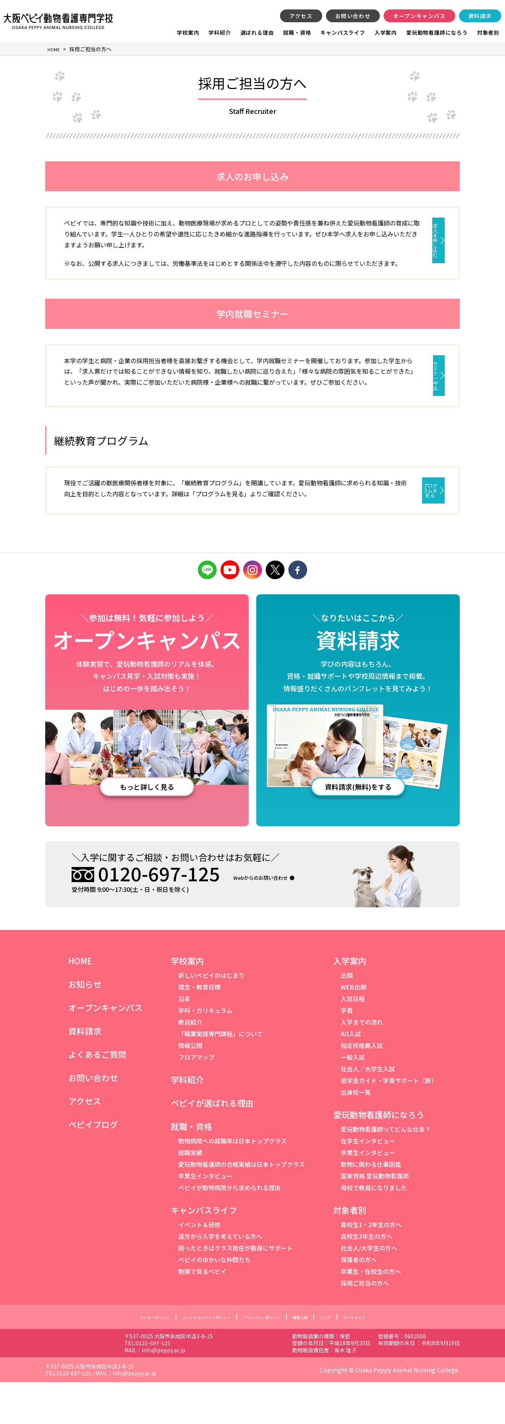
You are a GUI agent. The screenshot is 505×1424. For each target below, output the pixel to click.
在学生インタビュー (368, 1182)
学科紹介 (219, 32)
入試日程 (353, 1040)
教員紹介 (190, 1063)
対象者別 (488, 32)
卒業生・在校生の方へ (371, 1313)
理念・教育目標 (199, 1028)
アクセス (300, 16)
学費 (347, 1052)
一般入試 (353, 1098)
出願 (347, 1017)
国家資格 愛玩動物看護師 (375, 1217)
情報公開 (190, 1087)
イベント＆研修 (199, 1266)
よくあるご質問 (97, 1096)
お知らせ (84, 1026)
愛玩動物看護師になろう (437, 32)
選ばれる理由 (257, 32)
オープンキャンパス (419, 16)
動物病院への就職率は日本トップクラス (232, 1182)
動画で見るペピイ (202, 1313)
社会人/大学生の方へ (369, 1289)
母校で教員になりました (374, 1229)
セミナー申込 (373, 386)
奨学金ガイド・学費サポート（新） (389, 1122)
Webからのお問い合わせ (275, 918)
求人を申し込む (373, 227)
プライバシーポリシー (267, 1359)
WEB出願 (353, 1028)
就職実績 (190, 1194)
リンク (347, 1359)
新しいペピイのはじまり (211, 1017)
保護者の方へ (359, 1301)
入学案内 (386, 32)
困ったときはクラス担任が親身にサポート (235, 1289)
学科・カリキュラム (205, 1052)
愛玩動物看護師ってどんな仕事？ (386, 1170)
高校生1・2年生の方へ (371, 1266)
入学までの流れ (362, 1063)
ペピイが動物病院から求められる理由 (229, 1229)
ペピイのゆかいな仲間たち (214, 1301)
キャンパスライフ (342, 32)
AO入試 (351, 1075)
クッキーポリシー (128, 1359)
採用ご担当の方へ (365, 1324)
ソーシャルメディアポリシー (195, 1359)
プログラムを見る (373, 522)
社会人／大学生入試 (368, 1110)
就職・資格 (297, 32)
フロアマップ (196, 1098)
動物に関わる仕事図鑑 (371, 1206)
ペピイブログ (93, 1166)
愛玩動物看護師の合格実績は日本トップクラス (241, 1206)
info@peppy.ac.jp (224, 1391)
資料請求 (480, 16)
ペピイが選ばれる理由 (212, 1145)
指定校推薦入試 (362, 1087)
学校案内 (188, 32)
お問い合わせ (353, 16)
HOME (80, 1002)
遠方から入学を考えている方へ (220, 1278)
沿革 (184, 1040)
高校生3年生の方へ (366, 1278)
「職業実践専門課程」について (220, 1075)
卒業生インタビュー (205, 1217)
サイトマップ (383, 1359)
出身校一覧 (356, 1134)
